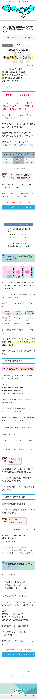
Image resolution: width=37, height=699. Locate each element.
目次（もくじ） (15, 224)
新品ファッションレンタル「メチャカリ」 (19, 145)
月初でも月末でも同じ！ (18, 234)
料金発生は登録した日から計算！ (19, 246)
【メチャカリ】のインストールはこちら (18, 207)
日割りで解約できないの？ (19, 243)
